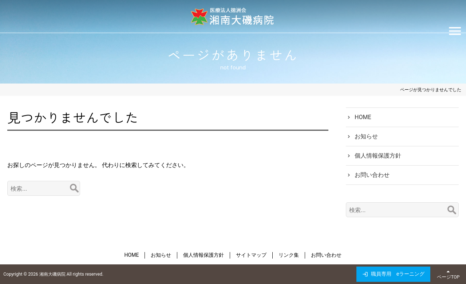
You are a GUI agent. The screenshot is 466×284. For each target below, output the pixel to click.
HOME (363, 117)
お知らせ (366, 136)
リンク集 (289, 255)
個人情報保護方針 (378, 155)
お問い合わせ (372, 174)
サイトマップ (251, 255)
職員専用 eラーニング (397, 274)
